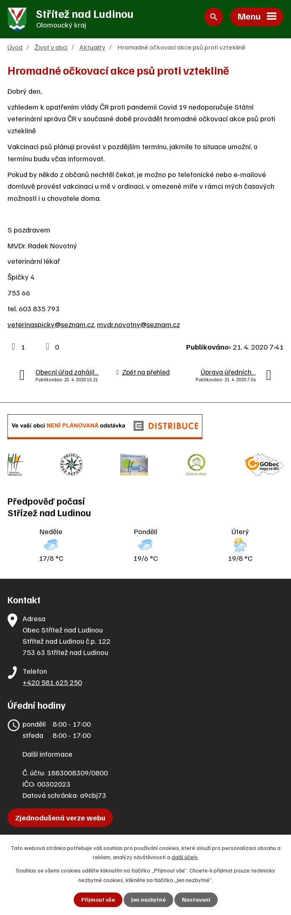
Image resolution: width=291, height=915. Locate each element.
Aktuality (92, 48)
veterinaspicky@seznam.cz (50, 325)
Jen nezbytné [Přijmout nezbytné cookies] (148, 899)
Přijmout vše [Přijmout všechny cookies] (97, 899)
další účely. (185, 856)
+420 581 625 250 (52, 679)
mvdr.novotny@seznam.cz (138, 325)
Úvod (14, 48)
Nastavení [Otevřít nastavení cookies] (196, 899)
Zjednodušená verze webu (60, 815)
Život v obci (51, 48)
